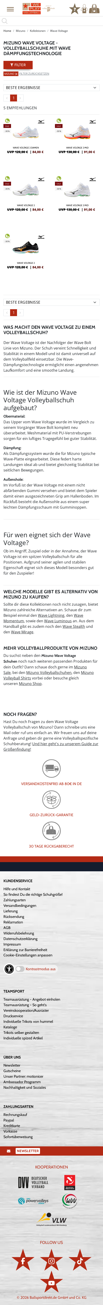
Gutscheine (12, 1071)
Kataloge (10, 1027)
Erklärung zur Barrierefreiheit (25, 950)
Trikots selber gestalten (21, 1032)
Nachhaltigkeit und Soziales (24, 1087)
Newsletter (11, 1065)
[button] (10, 9)
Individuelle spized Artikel (23, 1038)
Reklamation (13, 922)
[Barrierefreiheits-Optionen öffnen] (9, 969)
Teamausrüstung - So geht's (25, 1005)
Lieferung (10, 911)
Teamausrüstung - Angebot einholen (31, 999)
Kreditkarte (11, 1126)
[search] (51, 21)
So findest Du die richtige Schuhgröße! (33, 894)
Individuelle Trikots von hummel (28, 1021)
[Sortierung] (51, 87)
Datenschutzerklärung (20, 939)
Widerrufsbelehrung (18, 933)
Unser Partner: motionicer (23, 1076)
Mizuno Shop (30, 683)
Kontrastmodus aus (41, 969)
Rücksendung (13, 916)
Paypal (8, 1120)
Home (7, 31)
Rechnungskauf (15, 1114)
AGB (7, 927)
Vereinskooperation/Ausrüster (26, 1010)
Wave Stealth (74, 626)
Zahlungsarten (14, 900)
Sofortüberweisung (18, 1137)
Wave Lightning (51, 615)
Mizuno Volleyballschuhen (49, 672)
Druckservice (13, 1016)
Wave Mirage (22, 632)
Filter (18, 65)
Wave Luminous (58, 620)
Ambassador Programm (22, 1082)
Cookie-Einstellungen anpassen (27, 955)
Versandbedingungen (19, 905)
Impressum (12, 944)
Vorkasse (10, 1131)
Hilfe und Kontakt (16, 889)
